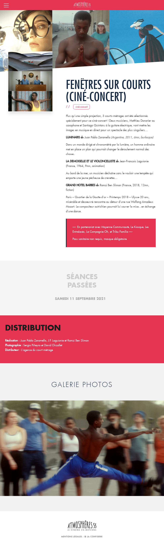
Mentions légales (71, 537)
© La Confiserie (94, 537)
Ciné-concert (81, 106)
